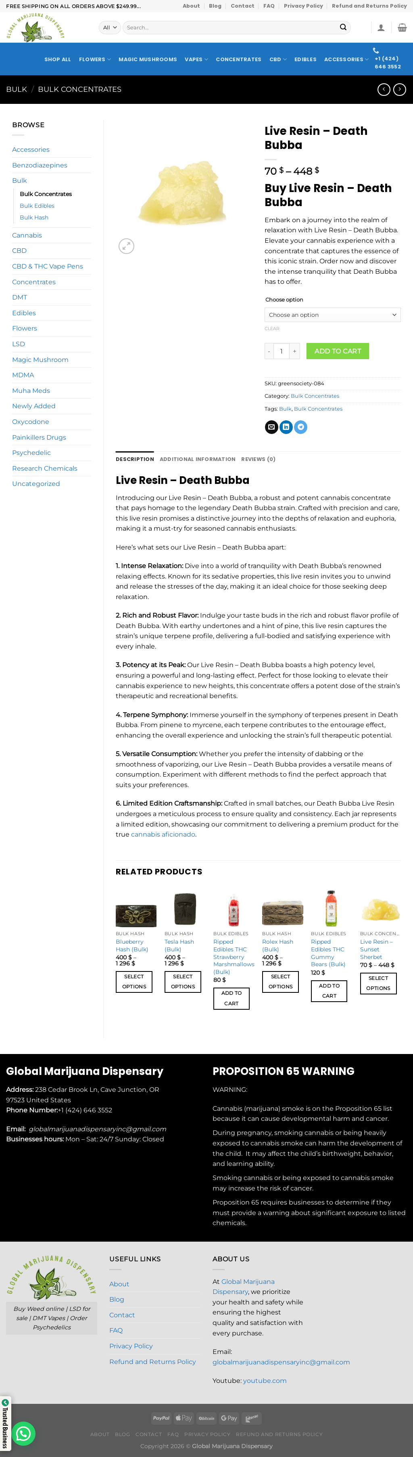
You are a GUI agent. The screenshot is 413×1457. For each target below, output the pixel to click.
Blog (215, 5)
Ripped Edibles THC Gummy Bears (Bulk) (328, 953)
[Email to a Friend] (271, 427)
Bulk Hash (34, 217)
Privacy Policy (303, 5)
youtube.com (265, 1381)
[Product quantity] (281, 351)
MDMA (23, 375)
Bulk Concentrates (79, 89)
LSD (18, 344)
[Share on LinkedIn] (286, 427)
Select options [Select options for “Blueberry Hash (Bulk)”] (134, 982)
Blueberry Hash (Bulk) (132, 945)
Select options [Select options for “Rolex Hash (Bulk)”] (280, 982)
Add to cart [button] (231, 998)
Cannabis (27, 235)
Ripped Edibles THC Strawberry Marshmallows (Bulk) (233, 956)
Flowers (95, 59)
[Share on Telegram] (300, 427)
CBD (278, 59)
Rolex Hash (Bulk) (277, 945)
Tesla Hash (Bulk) (179, 945)
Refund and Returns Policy (369, 5)
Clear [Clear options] (272, 328)
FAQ (269, 5)
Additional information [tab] (198, 459)
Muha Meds (31, 391)
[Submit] (343, 28)
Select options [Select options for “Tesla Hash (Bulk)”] (183, 982)
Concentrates (238, 59)
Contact (242, 5)
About (191, 5)
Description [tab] (135, 459)
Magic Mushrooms (148, 59)
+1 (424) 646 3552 (86, 1110)
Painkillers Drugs (39, 437)
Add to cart (338, 351)
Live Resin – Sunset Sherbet (376, 949)
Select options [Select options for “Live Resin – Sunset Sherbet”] (378, 983)
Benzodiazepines (39, 165)
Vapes (196, 59)
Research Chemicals (44, 468)
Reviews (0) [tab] (258, 459)
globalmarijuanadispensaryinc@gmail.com (281, 1362)
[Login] (381, 27)
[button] (23, 1434)
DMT (19, 297)
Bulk (16, 89)
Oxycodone (30, 422)
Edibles (305, 59)
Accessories (346, 59)
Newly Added (34, 406)
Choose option (284, 300)
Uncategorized (36, 484)
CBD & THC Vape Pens (47, 266)
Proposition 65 (358, 1108)
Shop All (57, 59)
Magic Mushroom (40, 360)
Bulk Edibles (37, 205)
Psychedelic (31, 453)
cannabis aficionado (163, 834)
